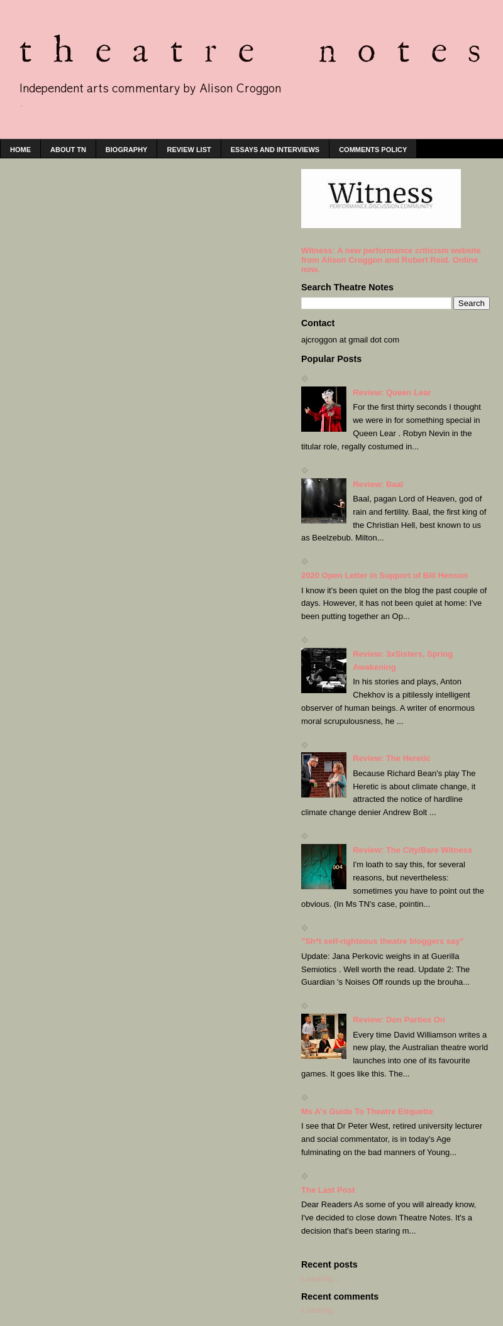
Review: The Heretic (392, 758)
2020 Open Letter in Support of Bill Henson (384, 575)
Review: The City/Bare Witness (412, 850)
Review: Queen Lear (392, 392)
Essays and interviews (275, 149)
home (20, 149)
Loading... (320, 1278)
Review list (189, 149)
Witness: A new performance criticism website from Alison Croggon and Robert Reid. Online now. (391, 260)
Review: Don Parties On (399, 1019)
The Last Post (328, 1190)
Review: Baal (378, 484)
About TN (68, 149)
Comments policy (373, 149)
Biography (127, 149)
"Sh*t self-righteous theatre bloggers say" (382, 941)
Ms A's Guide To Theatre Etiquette (367, 1111)
